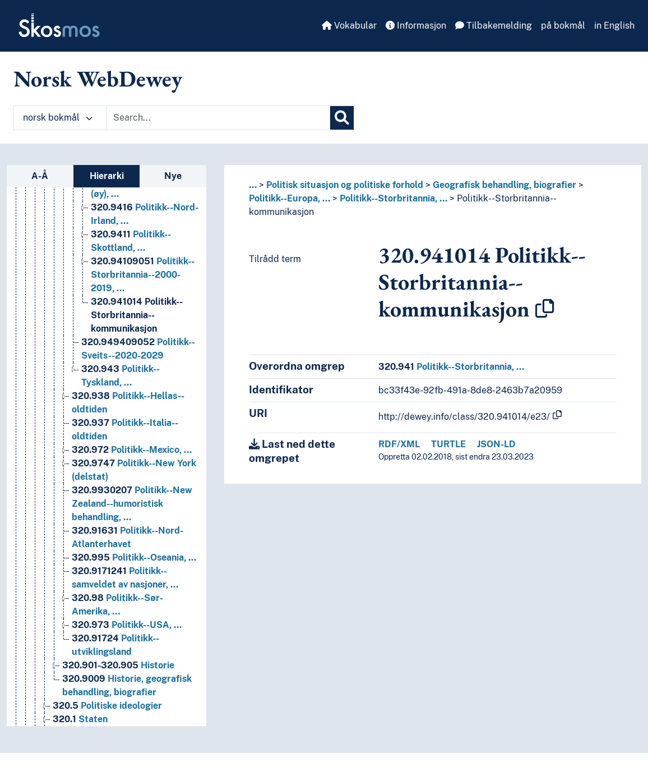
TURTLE (448, 444)
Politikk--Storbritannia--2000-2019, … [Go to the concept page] (143, 290)
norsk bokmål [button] (57, 117)
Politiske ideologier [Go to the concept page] (107, 721)
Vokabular (349, 25)
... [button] (253, 185)
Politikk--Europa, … (289, 198)
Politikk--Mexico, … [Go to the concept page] (132, 465)
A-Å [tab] (39, 176)
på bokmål (563, 25)
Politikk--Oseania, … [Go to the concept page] (134, 573)
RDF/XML (399, 444)
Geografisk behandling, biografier (504, 185)
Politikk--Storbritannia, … (393, 198)
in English (614, 25)
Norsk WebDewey (97, 78)
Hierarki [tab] (107, 176)
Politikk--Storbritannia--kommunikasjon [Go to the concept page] (137, 331)
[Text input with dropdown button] (218, 117)
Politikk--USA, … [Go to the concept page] (127, 640)
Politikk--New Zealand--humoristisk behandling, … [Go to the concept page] (132, 519)
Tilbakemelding (493, 25)
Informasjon (416, 25)
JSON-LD (496, 444)
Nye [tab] (173, 176)
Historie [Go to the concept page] (118, 681)
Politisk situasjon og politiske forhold (344, 185)
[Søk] (342, 117)
